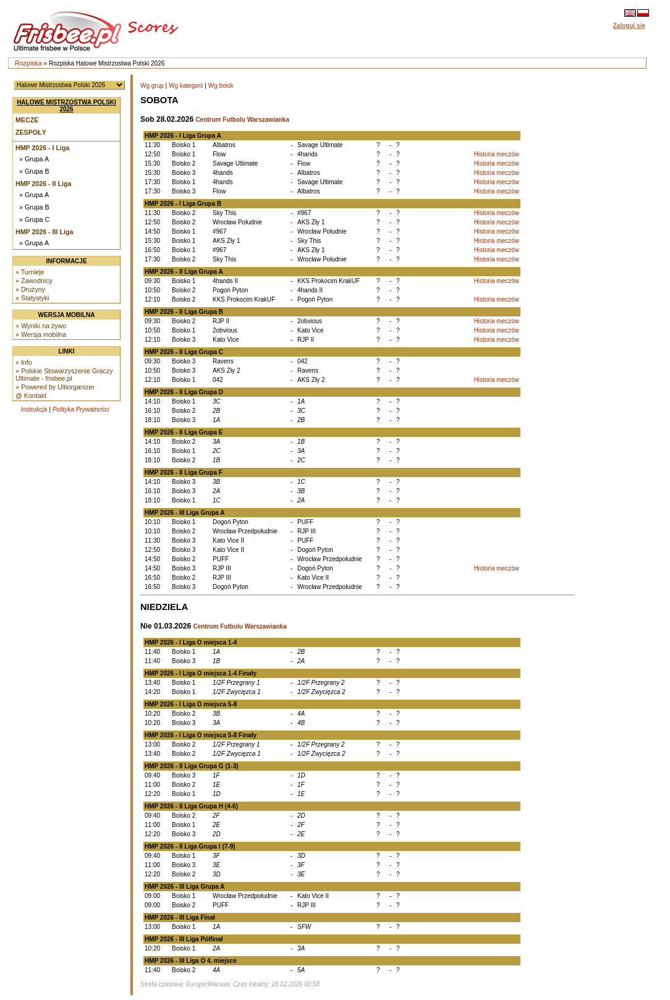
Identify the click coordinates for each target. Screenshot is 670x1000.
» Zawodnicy (34, 280)
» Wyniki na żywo (40, 325)
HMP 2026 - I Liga (42, 147)
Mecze (26, 120)
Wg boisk (221, 85)
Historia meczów (496, 154)
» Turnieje (30, 272)
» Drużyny (30, 289)
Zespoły (30, 132)
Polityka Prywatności (81, 409)
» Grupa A (34, 159)
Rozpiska (28, 63)
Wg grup (152, 85)
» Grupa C (34, 219)
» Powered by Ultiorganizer (55, 387)
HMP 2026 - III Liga (44, 231)
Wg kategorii (186, 85)
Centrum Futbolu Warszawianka (242, 119)
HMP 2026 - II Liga (43, 183)
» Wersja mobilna (40, 334)
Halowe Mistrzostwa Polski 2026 (66, 105)
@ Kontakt (30, 395)
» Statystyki (32, 298)
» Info (23, 362)
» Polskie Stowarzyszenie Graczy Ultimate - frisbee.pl (64, 374)
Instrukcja (33, 409)
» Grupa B (34, 171)
